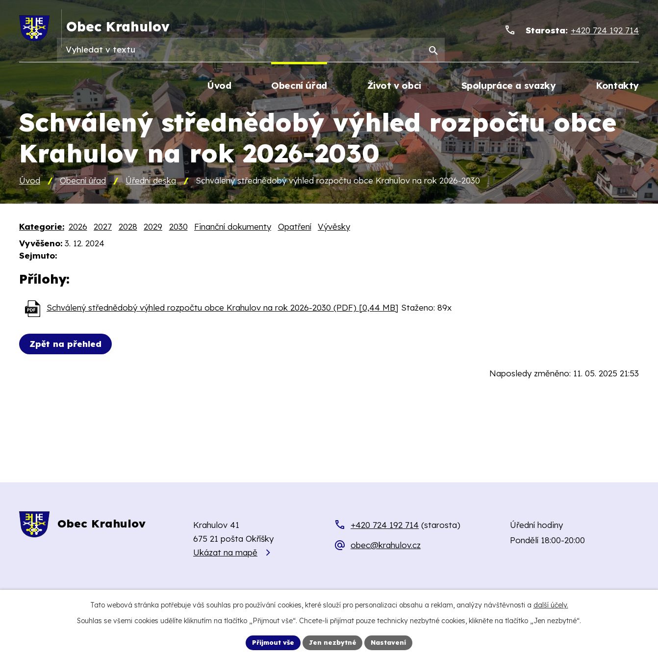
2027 (103, 227)
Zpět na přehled (68, 345)
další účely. (550, 603)
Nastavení (393, 641)
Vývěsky (334, 227)
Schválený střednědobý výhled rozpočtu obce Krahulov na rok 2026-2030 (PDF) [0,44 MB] (223, 309)
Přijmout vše (269, 641)
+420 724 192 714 (385, 526)
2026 (78, 227)
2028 (128, 227)
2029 (153, 227)
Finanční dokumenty (232, 227)
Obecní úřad (83, 181)
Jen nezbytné (333, 641)
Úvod (29, 181)
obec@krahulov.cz (386, 546)
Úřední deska (151, 181)
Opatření (294, 227)
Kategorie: (41, 227)
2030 (178, 227)
